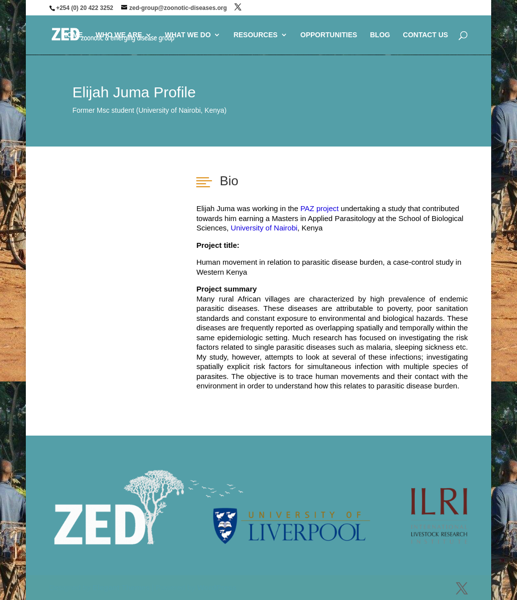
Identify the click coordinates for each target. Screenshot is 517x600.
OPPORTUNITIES (328, 35)
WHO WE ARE (119, 35)
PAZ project (319, 208)
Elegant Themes (120, 587)
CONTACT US (425, 35)
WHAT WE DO (188, 35)
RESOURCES (255, 35)
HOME (72, 35)
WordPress (216, 587)
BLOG (380, 35)
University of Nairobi (264, 228)
